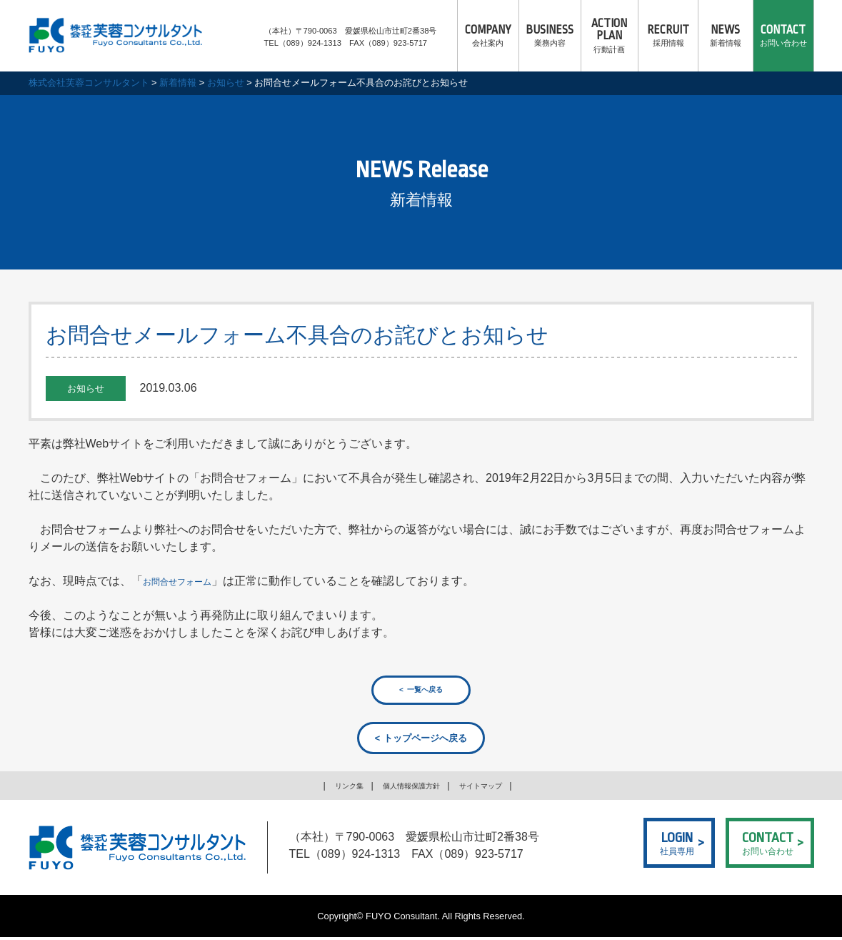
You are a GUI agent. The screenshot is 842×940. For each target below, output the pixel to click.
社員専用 (677, 844)
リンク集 (334, 788)
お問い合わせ (783, 36)
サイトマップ (493, 788)
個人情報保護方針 (409, 788)
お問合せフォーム (188, 581)
